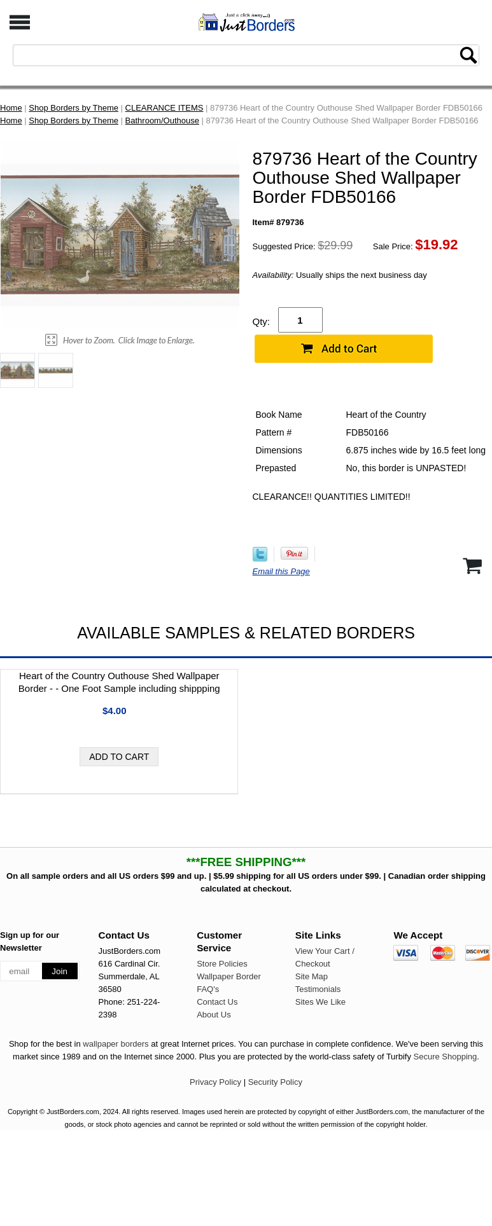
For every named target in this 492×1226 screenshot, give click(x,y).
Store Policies (222, 963)
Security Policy (275, 1082)
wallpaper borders (115, 1044)
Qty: (262, 321)
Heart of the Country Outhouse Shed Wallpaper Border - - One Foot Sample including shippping (119, 682)
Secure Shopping (445, 1056)
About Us (213, 1014)
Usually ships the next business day (340, 275)
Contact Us (217, 1002)
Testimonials (318, 989)
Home (11, 108)
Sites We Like (320, 1002)
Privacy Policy (215, 1082)
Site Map (311, 976)
